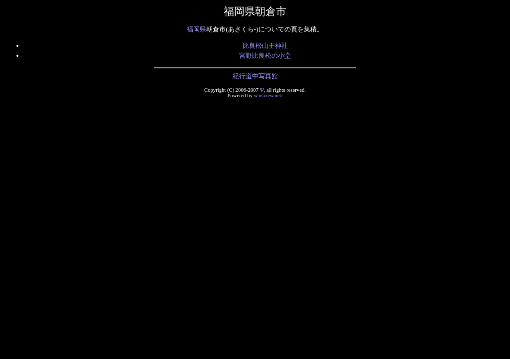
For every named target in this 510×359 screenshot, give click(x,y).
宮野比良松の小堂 (265, 55)
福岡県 (196, 29)
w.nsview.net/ (268, 95)
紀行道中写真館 (255, 76)
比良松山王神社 (265, 45)
